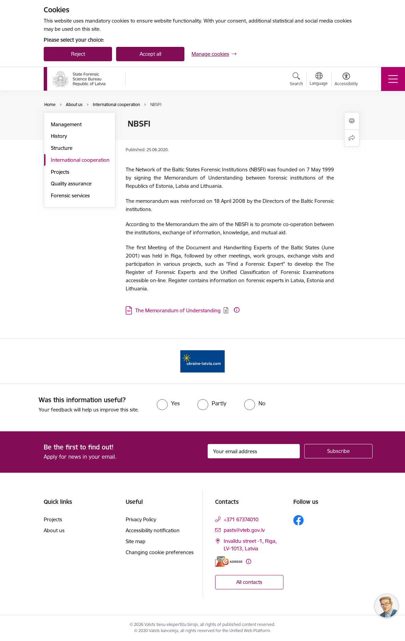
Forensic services (70, 195)
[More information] (236, 310)
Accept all (150, 54)
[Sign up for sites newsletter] (338, 451)
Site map (135, 541)
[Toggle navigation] (393, 79)
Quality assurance (71, 183)
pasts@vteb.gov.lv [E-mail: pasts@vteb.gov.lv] (244, 530)
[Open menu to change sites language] (318, 80)
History (59, 136)
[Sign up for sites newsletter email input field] (254, 451)
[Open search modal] (296, 80)
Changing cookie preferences (160, 552)
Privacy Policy (141, 519)
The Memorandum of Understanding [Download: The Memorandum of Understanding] (178, 310)
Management (66, 124)
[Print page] (352, 121)
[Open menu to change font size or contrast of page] (346, 80)
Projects (60, 172)
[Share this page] (352, 138)
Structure (61, 148)
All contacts (249, 582)
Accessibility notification (153, 530)
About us (54, 530)
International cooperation (80, 160)
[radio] (168, 403)
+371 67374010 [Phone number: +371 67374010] (241, 519)
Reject (78, 54)
